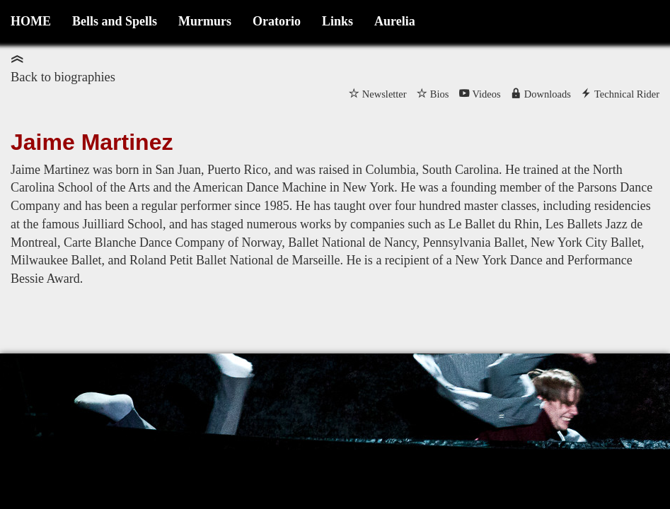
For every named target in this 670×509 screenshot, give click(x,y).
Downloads (547, 94)
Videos (486, 94)
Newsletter (384, 94)
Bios (439, 94)
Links (337, 21)
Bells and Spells (114, 21)
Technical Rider (626, 94)
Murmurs (204, 21)
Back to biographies (63, 77)
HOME (31, 21)
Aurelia (394, 21)
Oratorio (277, 21)
